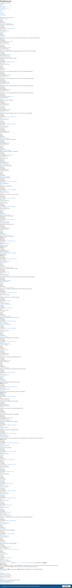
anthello (3, 125)
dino (2, 506)
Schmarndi (9, 360)
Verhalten (1, 193)
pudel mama (4, 29)
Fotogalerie (2, 454)
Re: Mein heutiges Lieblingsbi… (11, 520)
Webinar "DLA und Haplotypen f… (11, 433)
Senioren (1, 98)
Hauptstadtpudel (4, 207)
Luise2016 (9, 47)
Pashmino (3, 534)
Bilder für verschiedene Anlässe (5, 515)
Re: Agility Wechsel (8, 307)
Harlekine (1, 475)
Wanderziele (2, 355)
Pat (2, 397)
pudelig (3, 242)
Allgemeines (2, 65)
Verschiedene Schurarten (4, 275)
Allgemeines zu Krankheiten (5, 214)
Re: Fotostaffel (8, 512)
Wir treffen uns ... (3, 542)
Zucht (1, 133)
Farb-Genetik (2, 145)
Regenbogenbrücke (3, 127)
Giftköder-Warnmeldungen (4, 367)
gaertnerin (9, 89)
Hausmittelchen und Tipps (4, 223)
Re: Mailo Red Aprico (9, 483)
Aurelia (8, 82)
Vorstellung (2, 36)
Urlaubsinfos (2, 331)
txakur (8, 353)
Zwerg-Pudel (2, 77)
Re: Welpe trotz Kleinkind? (10, 61)
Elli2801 (41, 569)
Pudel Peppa (9, 54)
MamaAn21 (4, 190)
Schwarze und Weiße (4, 487)
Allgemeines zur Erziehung (5, 176)
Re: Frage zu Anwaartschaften (10, 328)
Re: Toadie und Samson (9, 471)
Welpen (1, 184)
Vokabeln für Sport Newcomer (5, 304)
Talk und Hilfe (2, 390)
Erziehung (2, 171)
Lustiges (1, 508)
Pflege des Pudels (3, 262)
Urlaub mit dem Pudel (4, 336)
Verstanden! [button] (66, 586)
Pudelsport (2, 282)
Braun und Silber (3, 494)
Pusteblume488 (9, 41)
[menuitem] (3, 9)
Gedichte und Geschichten (4, 399)
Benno (8, 250)
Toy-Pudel (2, 70)
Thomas (5, 383)
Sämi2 (3, 220)
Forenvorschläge (3, 380)
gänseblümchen (10, 96)
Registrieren (8, 561)
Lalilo (2, 484)
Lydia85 (3, 342)
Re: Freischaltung (8, 557)
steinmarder (4, 182)
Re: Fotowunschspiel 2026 (10, 533)
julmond (3, 452)
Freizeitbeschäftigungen (4, 349)
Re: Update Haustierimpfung (10, 219)
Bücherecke (2, 446)
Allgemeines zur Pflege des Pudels (6, 267)
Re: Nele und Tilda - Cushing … (11, 497)
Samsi (8, 103)
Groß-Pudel (2, 91)
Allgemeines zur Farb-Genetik (5, 150)
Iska (2, 273)
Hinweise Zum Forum (4, 18)
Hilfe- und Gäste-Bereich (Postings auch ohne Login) (9, 549)
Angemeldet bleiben (38, 562)
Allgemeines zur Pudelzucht (5, 138)
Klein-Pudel (2, 84)
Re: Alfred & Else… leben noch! (11, 181)
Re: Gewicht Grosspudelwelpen (11, 189)
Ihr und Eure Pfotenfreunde (5, 43)
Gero (8, 169)
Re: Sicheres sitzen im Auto (10, 28)
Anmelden (2, 561)
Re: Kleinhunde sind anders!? (10, 396)
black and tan (2, 157)
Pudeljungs (9, 109)
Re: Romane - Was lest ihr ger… (11, 451)
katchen (3, 444)
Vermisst (1, 120)
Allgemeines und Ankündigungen (6, 23)
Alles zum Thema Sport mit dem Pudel (7, 287)
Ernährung (2, 230)
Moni (2, 309)
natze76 (8, 131)
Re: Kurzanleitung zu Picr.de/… (11, 464)
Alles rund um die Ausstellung (5, 316)
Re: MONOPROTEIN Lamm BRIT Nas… (12, 442)
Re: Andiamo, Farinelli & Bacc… (11, 490)
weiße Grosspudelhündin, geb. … (11, 116)
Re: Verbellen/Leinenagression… (11, 206)
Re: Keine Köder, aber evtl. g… (10, 372)
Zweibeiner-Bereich (3, 537)
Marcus (8, 404)
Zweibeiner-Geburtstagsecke (5, 420)
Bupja (3, 472)
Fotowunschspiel (3, 524)
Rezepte (1, 244)
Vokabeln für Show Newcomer (5, 324)
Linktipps (1, 428)
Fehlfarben (2, 501)
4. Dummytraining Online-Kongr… (11, 292)
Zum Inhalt (2, 4)
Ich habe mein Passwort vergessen (27, 562)
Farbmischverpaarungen (4, 164)
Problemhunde (2, 201)
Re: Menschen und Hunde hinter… (11, 386)
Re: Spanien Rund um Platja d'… (11, 341)
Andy (5, 237)
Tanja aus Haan (4, 322)
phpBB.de (12, 581)
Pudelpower (4, 260)
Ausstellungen (2, 311)
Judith (5, 392)
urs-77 (8, 162)
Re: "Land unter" (8, 300)
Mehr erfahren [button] (36, 586)
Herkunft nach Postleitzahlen (5, 49)
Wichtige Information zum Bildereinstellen (7, 459)
